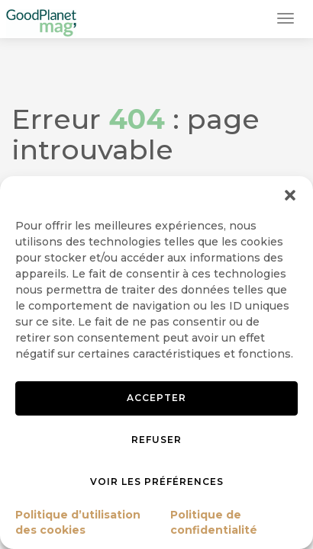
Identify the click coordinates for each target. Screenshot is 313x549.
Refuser (156, 439)
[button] (290, 195)
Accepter (156, 397)
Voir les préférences (157, 481)
